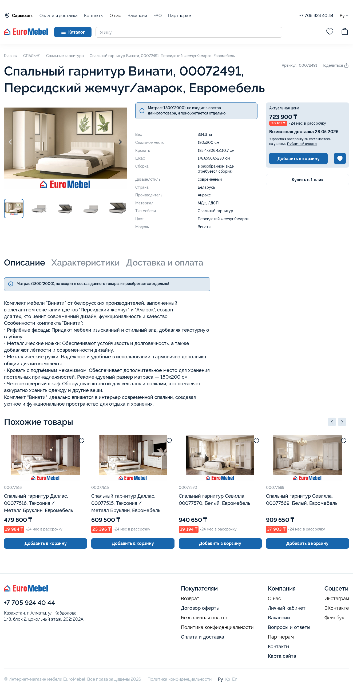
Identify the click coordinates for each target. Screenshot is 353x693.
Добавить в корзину (298, 158)
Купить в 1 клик (308, 179)
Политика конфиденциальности (217, 627)
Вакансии (137, 15)
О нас (115, 15)
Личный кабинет (287, 608)
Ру (344, 15)
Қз (227, 679)
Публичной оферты (302, 144)
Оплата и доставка (58, 15)
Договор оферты (200, 608)
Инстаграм (336, 598)
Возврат (190, 598)
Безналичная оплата (204, 617)
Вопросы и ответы (289, 627)
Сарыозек (18, 15)
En (234, 679)
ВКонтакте (336, 608)
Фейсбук (334, 617)
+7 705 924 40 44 (316, 15)
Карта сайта (282, 656)
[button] (332, 422)
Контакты (93, 15)
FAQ (157, 15)
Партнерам (179, 15)
